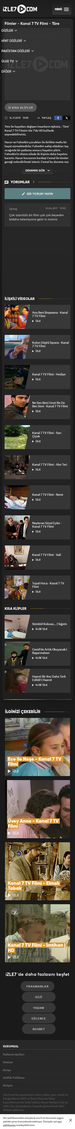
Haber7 (28, 1111)
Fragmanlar (37, 954)
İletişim (8, 1064)
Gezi (38, 966)
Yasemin (51, 1111)
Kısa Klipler (20, 107)
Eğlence (39, 990)
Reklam (8, 1037)
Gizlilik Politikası (14, 1055)
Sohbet (39, 1002)
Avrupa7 (44, 1103)
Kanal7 (16, 1103)
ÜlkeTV (57, 1103)
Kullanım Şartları (13, 1028)
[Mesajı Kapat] (70, 1120)
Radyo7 (30, 1103)
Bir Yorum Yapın (37, 194)
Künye (7, 1046)
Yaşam (38, 978)
